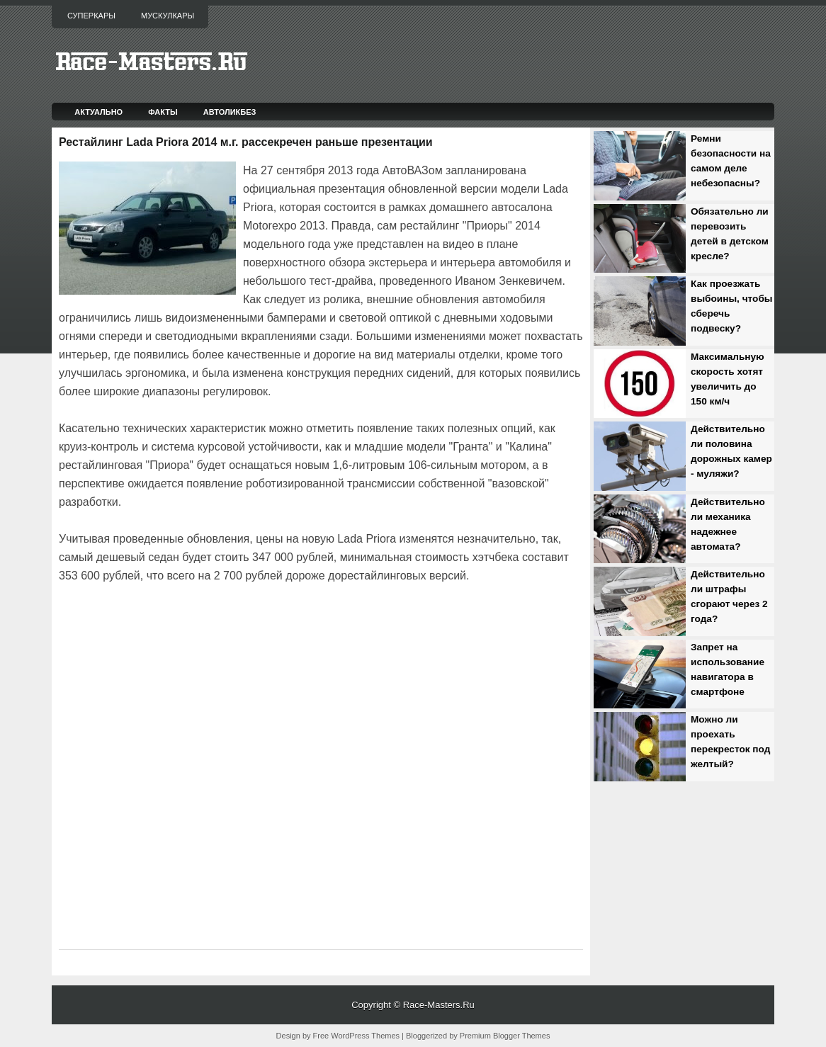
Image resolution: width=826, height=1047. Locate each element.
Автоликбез (229, 112)
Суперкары (91, 15)
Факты (163, 112)
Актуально (98, 112)
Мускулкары (167, 15)
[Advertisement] (224, 625)
